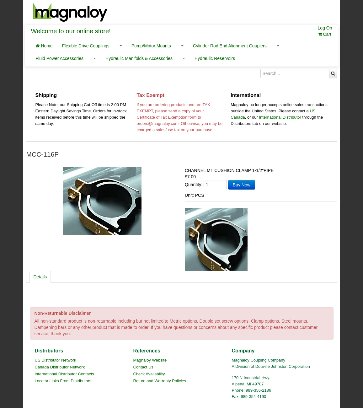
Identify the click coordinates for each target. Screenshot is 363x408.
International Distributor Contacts (64, 374)
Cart (324, 34)
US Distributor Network (55, 360)
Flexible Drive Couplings (85, 45)
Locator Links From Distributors (63, 380)
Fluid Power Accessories (60, 58)
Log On (325, 27)
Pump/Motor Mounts (151, 45)
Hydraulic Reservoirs (215, 58)
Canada (238, 117)
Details (40, 276)
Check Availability (149, 374)
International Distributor (280, 117)
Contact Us (143, 367)
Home (44, 45)
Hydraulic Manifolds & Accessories (139, 58)
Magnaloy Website (150, 360)
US (312, 111)
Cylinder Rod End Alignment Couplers (230, 45)
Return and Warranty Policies (159, 380)
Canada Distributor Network (60, 367)
